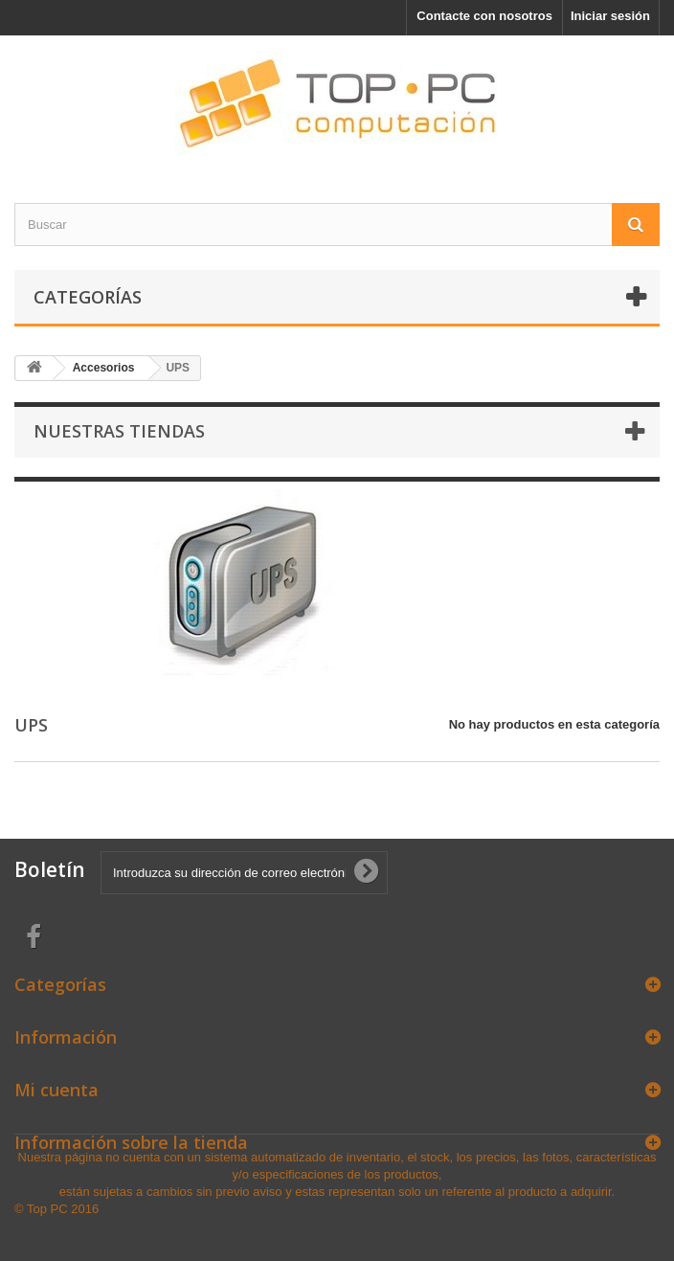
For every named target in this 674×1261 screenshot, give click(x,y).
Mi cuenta (56, 1089)
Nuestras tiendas (119, 430)
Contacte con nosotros (484, 16)
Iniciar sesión (610, 16)
